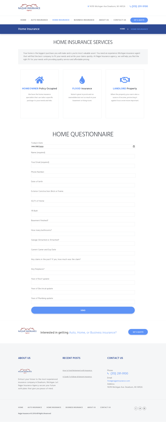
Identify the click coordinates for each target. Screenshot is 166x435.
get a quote (139, 20)
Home (122, 29)
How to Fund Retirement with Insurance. (80, 382)
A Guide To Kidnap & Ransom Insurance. (80, 388)
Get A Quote (136, 344)
